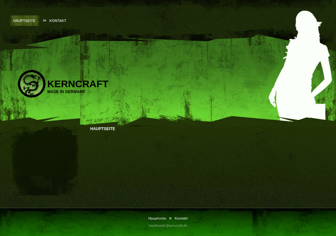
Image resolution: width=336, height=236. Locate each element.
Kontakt (58, 21)
